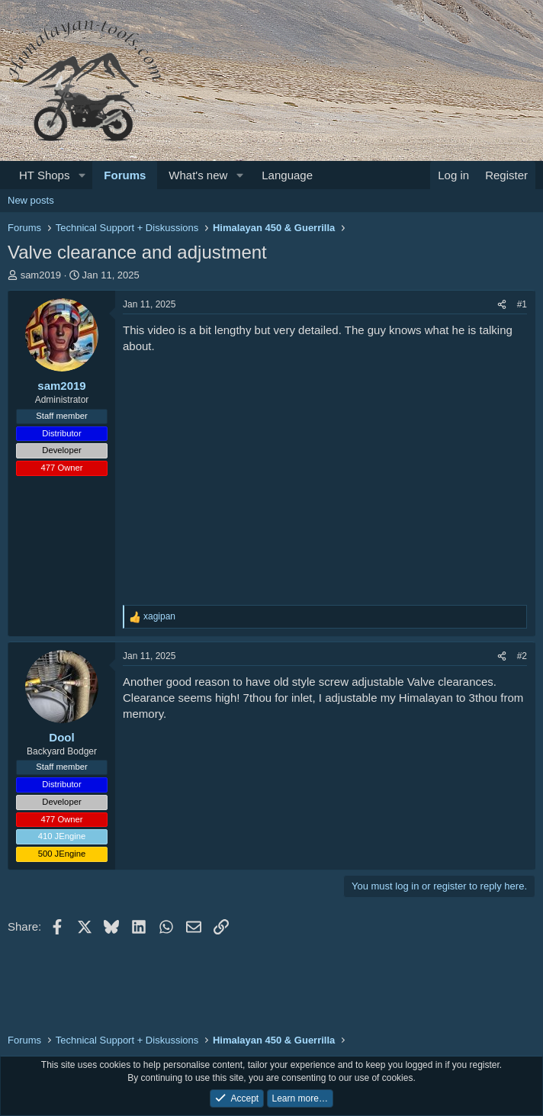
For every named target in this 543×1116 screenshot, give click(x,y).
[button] (81, 175)
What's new (198, 175)
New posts (31, 200)
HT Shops (44, 175)
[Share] (502, 305)
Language (287, 175)
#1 (522, 304)
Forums (125, 175)
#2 (522, 656)
